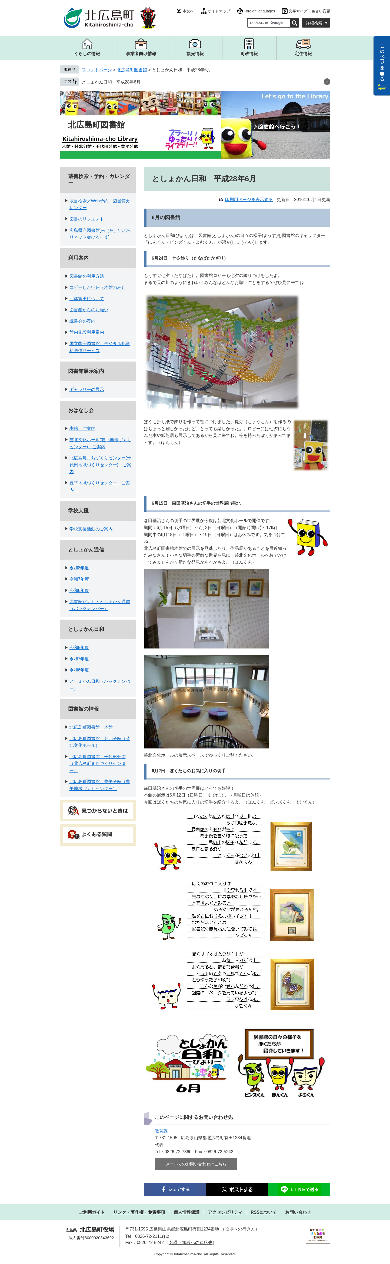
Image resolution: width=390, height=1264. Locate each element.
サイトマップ (219, 11)
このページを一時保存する (382, 60)
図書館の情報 (83, 709)
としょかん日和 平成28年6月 (111, 82)
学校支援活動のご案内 (91, 529)
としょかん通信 (86, 550)
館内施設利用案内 (86, 332)
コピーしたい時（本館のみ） (97, 287)
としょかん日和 (86, 629)
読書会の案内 (82, 321)
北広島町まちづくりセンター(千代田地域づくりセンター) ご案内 (100, 465)
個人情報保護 (186, 1212)
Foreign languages (259, 11)
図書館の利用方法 (86, 276)
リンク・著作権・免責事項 (139, 1212)
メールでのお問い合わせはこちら (196, 1164)
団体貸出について (86, 298)
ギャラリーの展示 (86, 389)
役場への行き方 (240, 1229)
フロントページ (97, 70)
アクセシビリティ (225, 1212)
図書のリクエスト (86, 219)
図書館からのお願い (88, 309)
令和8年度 (79, 568)
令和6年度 (79, 590)
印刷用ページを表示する (249, 199)
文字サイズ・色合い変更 (309, 11)
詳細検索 (314, 23)
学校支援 (78, 510)
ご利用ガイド (92, 1212)
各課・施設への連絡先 (190, 1242)
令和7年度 (79, 579)
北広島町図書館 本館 (91, 727)
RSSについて (264, 1212)
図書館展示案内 (86, 371)
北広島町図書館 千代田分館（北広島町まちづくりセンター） (97, 763)
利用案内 (78, 258)
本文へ (188, 11)
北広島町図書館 (132, 70)
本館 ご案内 (82, 428)
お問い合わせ (298, 1212)
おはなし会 (81, 410)
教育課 (161, 1131)
